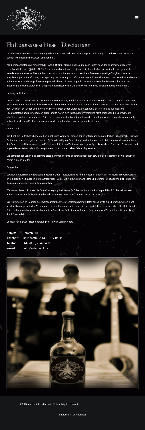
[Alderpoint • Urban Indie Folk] (26, 17)
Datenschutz (79, 414)
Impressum (65, 414)
